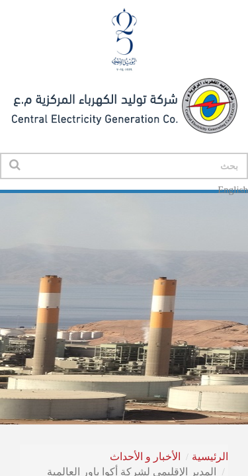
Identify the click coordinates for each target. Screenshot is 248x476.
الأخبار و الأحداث (145, 456)
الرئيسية (210, 456)
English (233, 189)
